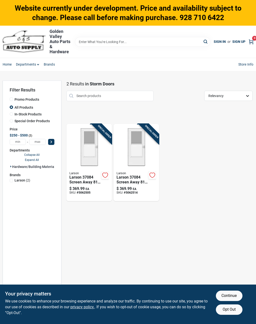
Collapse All (32, 155)
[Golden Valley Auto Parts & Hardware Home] (24, 42)
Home (7, 64)
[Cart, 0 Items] (251, 41)
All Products (24, 107)
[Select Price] (51, 142)
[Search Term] (142, 42)
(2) (22, 180)
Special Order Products (32, 121)
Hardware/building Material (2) (36, 167)
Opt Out (229, 309)
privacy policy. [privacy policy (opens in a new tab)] (82, 307)
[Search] (205, 41)
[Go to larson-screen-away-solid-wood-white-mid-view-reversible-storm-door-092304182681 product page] (89, 162)
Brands (49, 64)
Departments (26, 64)
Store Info (246, 64)
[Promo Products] (11, 99)
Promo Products (27, 99)
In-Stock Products (28, 114)
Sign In (220, 42)
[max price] (37, 142)
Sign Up (238, 42)
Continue (229, 295)
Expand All (32, 160)
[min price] (18, 142)
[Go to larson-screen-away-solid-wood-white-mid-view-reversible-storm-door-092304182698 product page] (136, 162)
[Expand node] (10, 166)
